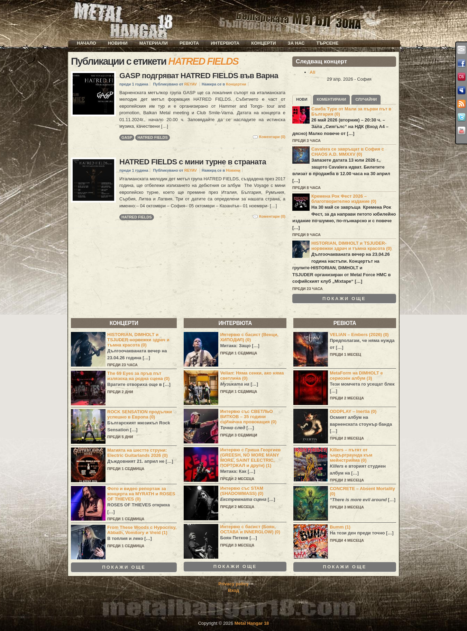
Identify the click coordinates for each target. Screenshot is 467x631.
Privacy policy (233, 583)
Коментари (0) (272, 137)
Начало (86, 43)
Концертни (236, 84)
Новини (118, 43)
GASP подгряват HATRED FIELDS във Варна (198, 75)
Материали (153, 43)
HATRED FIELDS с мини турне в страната (192, 161)
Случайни (366, 99)
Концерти (263, 43)
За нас (296, 43)
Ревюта (189, 43)
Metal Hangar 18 (252, 623)
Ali (312, 72)
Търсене (327, 43)
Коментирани (331, 99)
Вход (233, 590)
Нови (302, 99)
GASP (126, 137)
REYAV (190, 84)
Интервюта (225, 43)
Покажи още (344, 299)
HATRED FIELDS (152, 137)
